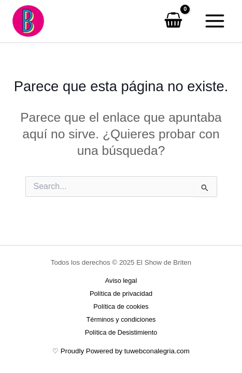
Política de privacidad (121, 293)
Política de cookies (120, 306)
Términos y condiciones (121, 319)
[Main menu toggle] (214, 21)
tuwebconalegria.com (157, 351)
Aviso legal (121, 280)
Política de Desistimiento (121, 332)
